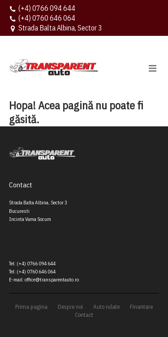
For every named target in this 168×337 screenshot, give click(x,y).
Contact (84, 315)
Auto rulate (106, 307)
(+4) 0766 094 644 (46, 8)
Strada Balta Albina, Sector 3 (60, 27)
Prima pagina (31, 307)
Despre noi (70, 307)
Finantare (141, 307)
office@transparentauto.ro (52, 279)
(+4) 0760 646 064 (46, 17)
